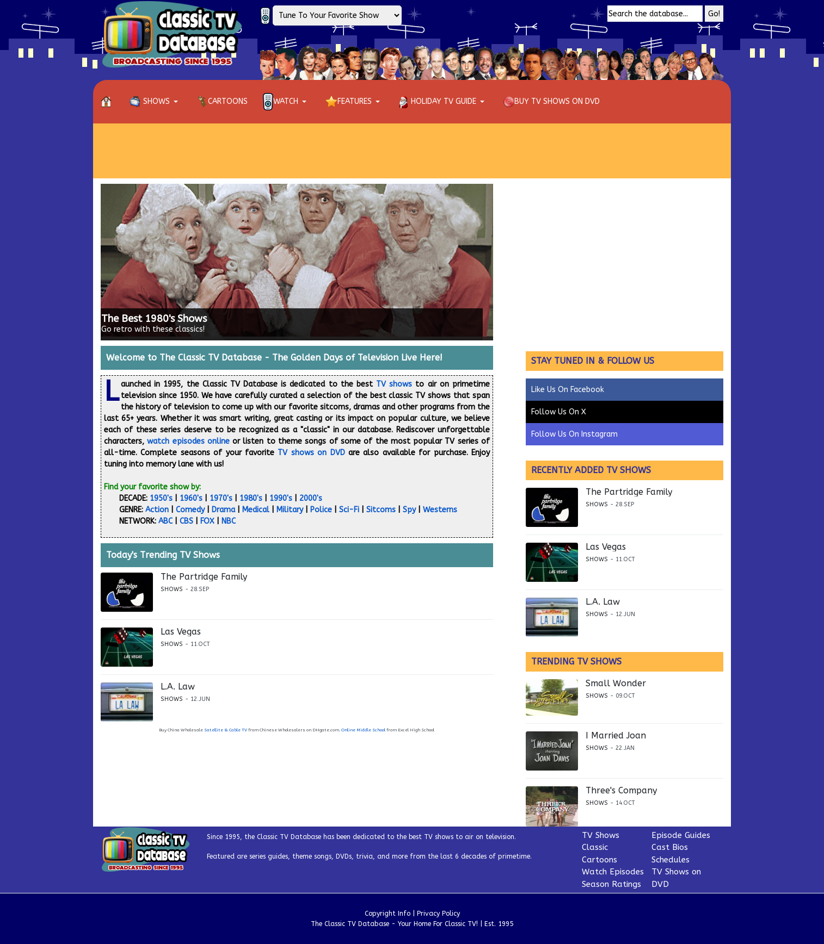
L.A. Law (178, 686)
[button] (155, 101)
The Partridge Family (204, 577)
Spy (409, 509)
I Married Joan (616, 735)
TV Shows (600, 835)
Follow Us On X (558, 412)
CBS (186, 521)
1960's (191, 498)
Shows (172, 589)
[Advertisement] (412, 150)
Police (321, 509)
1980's (250, 498)
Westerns (440, 509)
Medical (255, 509)
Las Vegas (181, 632)
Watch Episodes (613, 872)
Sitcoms (381, 509)
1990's (280, 498)
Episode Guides (680, 835)
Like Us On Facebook (567, 389)
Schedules (670, 860)
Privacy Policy (438, 913)
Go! (714, 13)
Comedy (190, 509)
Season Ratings (611, 884)
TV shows (394, 384)
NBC (229, 521)
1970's (221, 498)
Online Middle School (363, 730)
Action (157, 509)
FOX (207, 521)
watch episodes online (188, 441)
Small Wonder (616, 683)
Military (289, 509)
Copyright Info (387, 913)
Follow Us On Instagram (574, 434)
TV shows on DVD (311, 452)
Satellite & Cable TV (225, 730)
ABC (165, 521)
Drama (223, 509)
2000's (310, 498)
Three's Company (621, 790)
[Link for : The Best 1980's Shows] (297, 262)
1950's (161, 498)
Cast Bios (669, 847)
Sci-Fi (349, 509)
